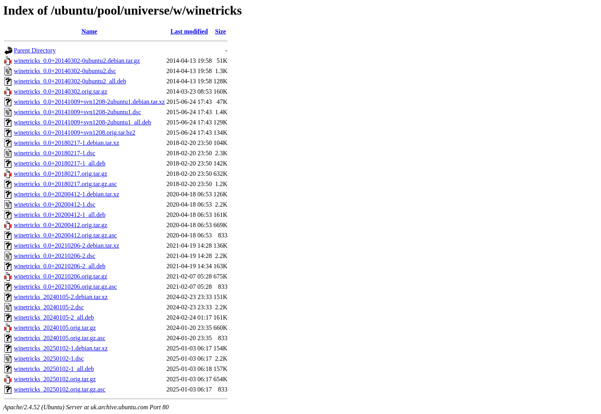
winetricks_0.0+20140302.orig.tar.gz (60, 91)
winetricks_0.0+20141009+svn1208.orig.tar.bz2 (74, 132)
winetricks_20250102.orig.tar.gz (55, 379)
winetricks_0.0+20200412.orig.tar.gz (60, 225)
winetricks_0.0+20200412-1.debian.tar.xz (66, 194)
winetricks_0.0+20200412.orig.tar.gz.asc (65, 235)
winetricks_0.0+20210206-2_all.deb (59, 266)
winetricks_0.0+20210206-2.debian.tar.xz (66, 245)
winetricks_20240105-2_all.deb (54, 317)
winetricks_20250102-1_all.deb (54, 368)
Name (89, 31)
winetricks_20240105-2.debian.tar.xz (61, 297)
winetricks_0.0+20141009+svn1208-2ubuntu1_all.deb (82, 122)
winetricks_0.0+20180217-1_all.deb (59, 163)
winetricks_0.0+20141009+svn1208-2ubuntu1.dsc (77, 112)
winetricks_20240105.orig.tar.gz (55, 327)
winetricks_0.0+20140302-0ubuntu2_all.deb (70, 81)
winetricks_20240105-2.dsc (49, 307)
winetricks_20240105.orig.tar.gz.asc (59, 338)
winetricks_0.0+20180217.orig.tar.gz (60, 173)
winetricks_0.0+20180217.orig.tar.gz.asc (65, 184)
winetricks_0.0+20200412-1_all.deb (59, 214)
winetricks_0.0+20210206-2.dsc (54, 255)
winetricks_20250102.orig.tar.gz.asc (59, 389)
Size (220, 31)
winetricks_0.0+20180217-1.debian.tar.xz (66, 142)
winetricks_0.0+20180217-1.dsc (54, 153)
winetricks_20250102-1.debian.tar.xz (61, 348)
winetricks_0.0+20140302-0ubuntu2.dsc (65, 71)
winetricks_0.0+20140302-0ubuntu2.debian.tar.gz (77, 60)
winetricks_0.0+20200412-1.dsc (54, 204)
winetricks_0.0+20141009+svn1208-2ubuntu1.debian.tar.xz (89, 101)
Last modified (189, 31)
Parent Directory (35, 50)
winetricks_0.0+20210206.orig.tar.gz (60, 276)
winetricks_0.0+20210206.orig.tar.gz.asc (65, 286)
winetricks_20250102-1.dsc (49, 358)
